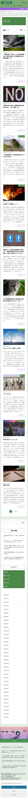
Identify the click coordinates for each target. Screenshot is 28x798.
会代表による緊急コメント (11, 204)
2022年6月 (6, 685)
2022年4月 (6, 692)
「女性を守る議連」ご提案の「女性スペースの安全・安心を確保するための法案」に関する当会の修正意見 (14, 547)
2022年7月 (6, 681)
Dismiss (14, 791)
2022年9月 (6, 674)
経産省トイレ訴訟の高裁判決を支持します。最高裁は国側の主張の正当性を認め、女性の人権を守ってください (13, 251)
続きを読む (21, 81)
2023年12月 (6, 631)
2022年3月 (6, 695)
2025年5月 (6, 602)
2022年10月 (6, 670)
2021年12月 (6, 706)
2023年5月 (6, 652)
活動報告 (20, 5)
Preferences (14, 794)
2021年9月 (6, 717)
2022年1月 (6, 703)
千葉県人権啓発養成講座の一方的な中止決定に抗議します (14, 553)
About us (7, 5)
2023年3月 (6, 656)
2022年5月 (6, 688)
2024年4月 (6, 616)
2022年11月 (6, 667)
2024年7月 (6, 609)
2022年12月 (6, 663)
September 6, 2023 (14, 779)
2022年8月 (6, 677)
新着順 (4, 30)
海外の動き (22, 421)
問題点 (23, 375)
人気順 (7, 30)
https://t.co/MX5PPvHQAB (7, 777)
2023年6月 (6, 649)
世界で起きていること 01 (10, 439)
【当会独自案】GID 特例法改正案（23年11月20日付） (13, 155)
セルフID (9, 11)
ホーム (2, 5)
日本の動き (22, 35)
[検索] (23, 522)
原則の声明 (6, 485)
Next (16, 511)
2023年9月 (6, 641)
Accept (14, 787)
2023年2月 (6, 659)
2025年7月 (6, 598)
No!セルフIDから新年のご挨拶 (11, 348)
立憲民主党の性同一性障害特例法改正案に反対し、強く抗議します (13, 106)
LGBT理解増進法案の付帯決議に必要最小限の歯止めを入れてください (13, 300)
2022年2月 (6, 699)
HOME (3, 11)
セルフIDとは (14, 5)
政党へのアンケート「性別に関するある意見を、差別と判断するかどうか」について (13, 541)
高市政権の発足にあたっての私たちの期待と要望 (14, 536)
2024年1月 (6, 627)
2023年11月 (6, 634)
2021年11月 (6, 710)
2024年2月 (6, 623)
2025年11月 (6, 595)
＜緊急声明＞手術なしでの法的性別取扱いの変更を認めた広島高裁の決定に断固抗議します (13, 56)
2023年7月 (6, 645)
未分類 (6, 586)
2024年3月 (6, 620)
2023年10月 (6, 638)
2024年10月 (6, 605)
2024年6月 (6, 613)
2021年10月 (6, 713)
